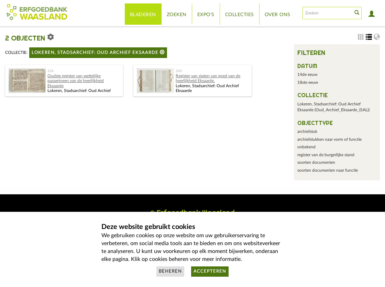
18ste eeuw (307, 82)
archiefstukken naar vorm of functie (329, 139)
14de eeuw (307, 74)
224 (50, 71)
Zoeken (177, 14)
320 (179, 71)
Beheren (170, 271)
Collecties (239, 14)
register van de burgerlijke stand (325, 155)
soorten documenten (316, 162)
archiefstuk (307, 131)
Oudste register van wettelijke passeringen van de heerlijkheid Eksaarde (75, 81)
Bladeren (143, 14)
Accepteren (210, 271)
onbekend (306, 147)
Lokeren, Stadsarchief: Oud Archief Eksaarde (98, 52)
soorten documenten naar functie (327, 170)
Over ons (277, 14)
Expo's (205, 14)
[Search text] (327, 13)
